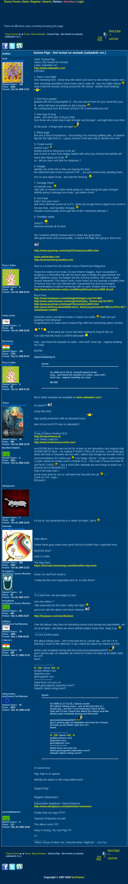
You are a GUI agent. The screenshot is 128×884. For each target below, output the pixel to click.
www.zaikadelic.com (89, 397)
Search (47, 1)
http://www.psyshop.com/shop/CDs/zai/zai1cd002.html (66, 250)
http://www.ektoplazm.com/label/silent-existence (63, 806)
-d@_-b (54, 667)
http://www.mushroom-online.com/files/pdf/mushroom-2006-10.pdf (73, 289)
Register (36, 1)
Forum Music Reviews (34, 34)
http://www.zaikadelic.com (49, 68)
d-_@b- (38, 667)
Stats (25, 1)
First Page (99, 38)
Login (80, 1)
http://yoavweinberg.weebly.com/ (53, 259)
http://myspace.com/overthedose (53, 616)
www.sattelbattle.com (47, 256)
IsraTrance (78, 877)
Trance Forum (12, 1)
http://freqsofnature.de (47, 436)
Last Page (113, 38)
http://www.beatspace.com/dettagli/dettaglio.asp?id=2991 (68, 298)
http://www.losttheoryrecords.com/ (55, 442)
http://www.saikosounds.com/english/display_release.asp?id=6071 (73, 301)
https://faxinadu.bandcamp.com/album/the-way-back (65, 565)
